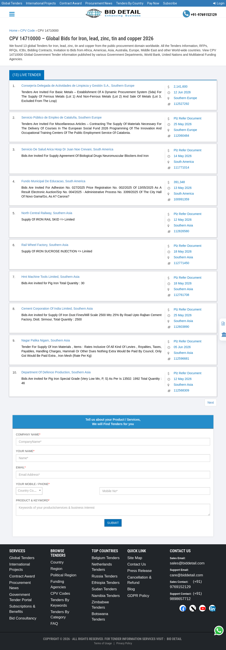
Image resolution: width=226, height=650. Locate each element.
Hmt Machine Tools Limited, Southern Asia (50, 276)
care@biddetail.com (186, 575)
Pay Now (153, 3)
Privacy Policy (124, 643)
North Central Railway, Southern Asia (46, 213)
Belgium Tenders (105, 558)
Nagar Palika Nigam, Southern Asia (45, 340)
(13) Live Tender (27, 75)
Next (210, 402)
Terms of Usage (103, 643)
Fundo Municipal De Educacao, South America (53, 181)
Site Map (134, 558)
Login (218, 3)
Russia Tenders (104, 576)
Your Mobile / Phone (32, 484)
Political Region (63, 575)
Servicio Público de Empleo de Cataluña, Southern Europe (61, 117)
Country (57, 562)
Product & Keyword (32, 500)
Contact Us (136, 564)
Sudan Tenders (104, 589)
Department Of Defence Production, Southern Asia (56, 372)
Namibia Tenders (106, 596)
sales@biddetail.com (187, 563)
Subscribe (170, 3)
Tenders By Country (129, 3)
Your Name (25, 451)
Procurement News (98, 3)
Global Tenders (12, 3)
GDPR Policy (138, 596)
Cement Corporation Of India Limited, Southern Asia (57, 308)
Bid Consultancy (22, 618)
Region (56, 569)
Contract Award (71, 3)
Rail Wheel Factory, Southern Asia (44, 245)
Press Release (139, 571)
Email (21, 467)
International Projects (41, 3)
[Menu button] (13, 14)
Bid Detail (174, 639)
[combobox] (29, 491)
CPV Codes (60, 593)
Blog (131, 589)
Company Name (28, 434)
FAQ (54, 623)
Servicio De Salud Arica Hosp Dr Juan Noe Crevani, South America (67, 149)
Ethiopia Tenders (105, 583)
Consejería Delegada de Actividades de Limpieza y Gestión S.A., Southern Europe (77, 85)
